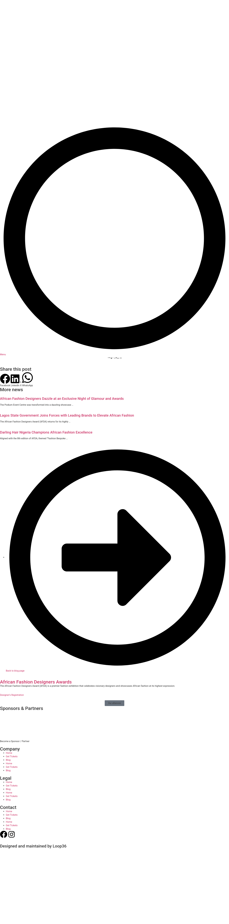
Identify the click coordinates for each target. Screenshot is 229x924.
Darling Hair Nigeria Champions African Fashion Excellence (46, 383)
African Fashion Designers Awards (36, 632)
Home (9, 703)
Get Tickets (12, 707)
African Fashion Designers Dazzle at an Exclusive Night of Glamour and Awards (62, 349)
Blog (8, 710)
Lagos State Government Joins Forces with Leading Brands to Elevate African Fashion (67, 366)
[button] (5, 331)
